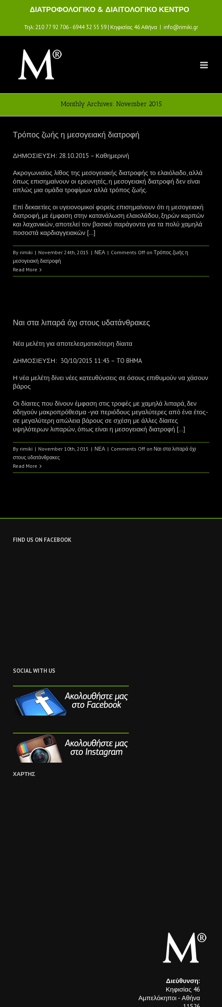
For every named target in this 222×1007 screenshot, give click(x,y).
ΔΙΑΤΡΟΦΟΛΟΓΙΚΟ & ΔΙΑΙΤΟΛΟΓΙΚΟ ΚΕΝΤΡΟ (109, 9)
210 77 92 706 (52, 27)
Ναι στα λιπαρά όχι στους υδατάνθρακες (81, 322)
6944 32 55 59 (89, 27)
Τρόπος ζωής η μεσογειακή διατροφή (76, 135)
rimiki (26, 252)
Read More (25, 269)
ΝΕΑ (99, 252)
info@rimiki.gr (181, 27)
